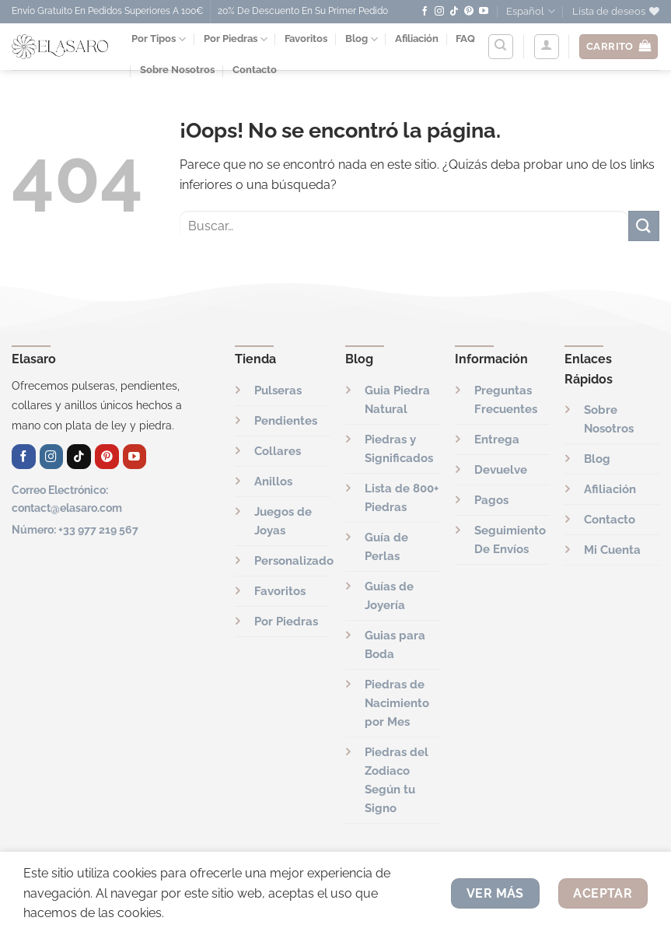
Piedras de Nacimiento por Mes (397, 703)
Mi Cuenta (612, 550)
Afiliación (417, 38)
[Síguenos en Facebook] (424, 11)
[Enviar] (643, 226)
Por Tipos (158, 39)
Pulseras (278, 390)
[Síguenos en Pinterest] (469, 11)
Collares (277, 451)
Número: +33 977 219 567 (75, 529)
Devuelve (500, 470)
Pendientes (285, 421)
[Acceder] (546, 46)
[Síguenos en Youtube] (483, 11)
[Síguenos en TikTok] (454, 11)
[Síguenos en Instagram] (439, 11)
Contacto (609, 520)
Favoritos (306, 38)
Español (530, 11)
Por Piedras (235, 39)
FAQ (465, 38)
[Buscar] (500, 46)
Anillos (273, 482)
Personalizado (294, 561)
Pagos (491, 500)
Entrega (496, 439)
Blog (361, 39)
